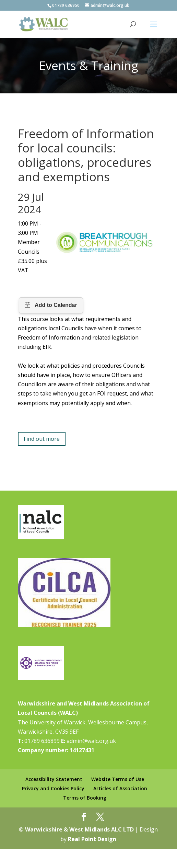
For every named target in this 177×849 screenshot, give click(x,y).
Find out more (42, 439)
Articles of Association (120, 788)
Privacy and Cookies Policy (53, 788)
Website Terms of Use (117, 779)
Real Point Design (92, 839)
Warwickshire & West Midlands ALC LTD (79, 829)
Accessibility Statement (53, 779)
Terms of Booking (84, 797)
